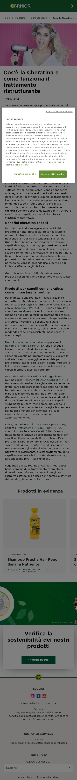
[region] (38, 145)
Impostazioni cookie (25, 174)
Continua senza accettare (59, 111)
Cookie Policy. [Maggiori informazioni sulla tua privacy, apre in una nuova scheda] (20, 165)
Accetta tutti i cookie (52, 174)
